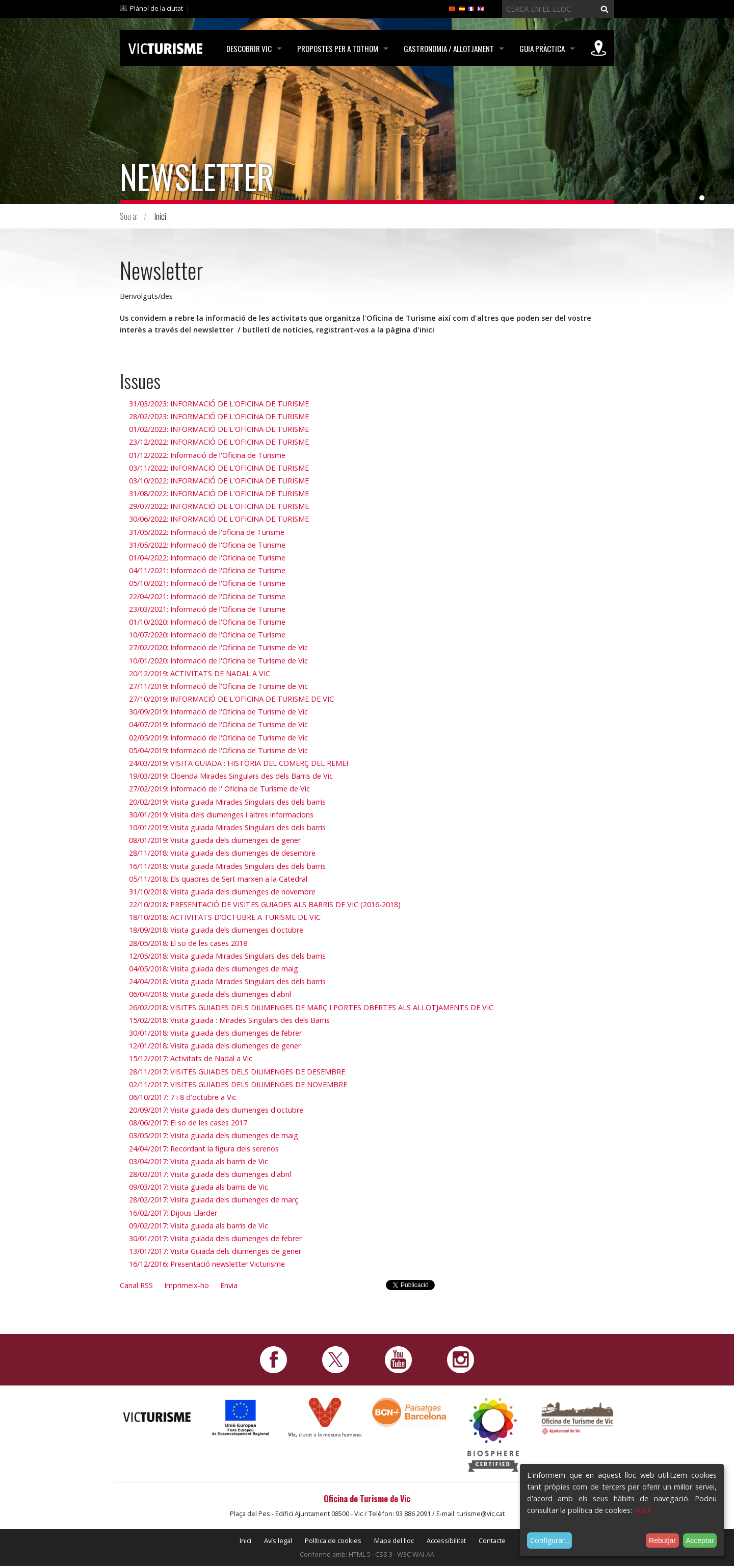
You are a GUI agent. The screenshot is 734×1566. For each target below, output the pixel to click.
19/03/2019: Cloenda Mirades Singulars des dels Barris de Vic (231, 776)
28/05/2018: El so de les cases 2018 (188, 943)
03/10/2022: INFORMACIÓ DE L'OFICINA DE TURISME (219, 480)
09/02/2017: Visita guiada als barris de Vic (198, 1225)
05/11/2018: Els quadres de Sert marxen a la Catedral (218, 879)
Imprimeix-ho (186, 1285)
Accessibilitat (446, 1540)
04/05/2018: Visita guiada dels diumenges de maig (213, 968)
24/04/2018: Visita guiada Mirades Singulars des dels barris (227, 981)
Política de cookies (333, 1540)
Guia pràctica (542, 48)
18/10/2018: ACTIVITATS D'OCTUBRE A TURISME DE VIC (225, 917)
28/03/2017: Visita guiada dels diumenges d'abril (210, 1174)
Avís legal (278, 1540)
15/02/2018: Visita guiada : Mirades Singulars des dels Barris (229, 1020)
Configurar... (549, 1540)
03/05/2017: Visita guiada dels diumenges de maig (213, 1135)
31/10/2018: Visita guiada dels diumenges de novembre (222, 891)
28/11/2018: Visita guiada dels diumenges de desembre (222, 853)
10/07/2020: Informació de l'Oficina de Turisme (207, 634)
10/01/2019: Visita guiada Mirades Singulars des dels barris (227, 827)
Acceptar (700, 1540)
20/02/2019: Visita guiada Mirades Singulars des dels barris (227, 802)
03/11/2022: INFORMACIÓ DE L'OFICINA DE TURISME (219, 468)
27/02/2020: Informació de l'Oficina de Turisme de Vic (218, 647)
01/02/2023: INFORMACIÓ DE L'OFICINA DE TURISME (219, 429)
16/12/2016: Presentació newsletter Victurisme (207, 1264)
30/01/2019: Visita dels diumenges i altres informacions (221, 814)
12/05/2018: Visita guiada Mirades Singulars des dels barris (227, 956)
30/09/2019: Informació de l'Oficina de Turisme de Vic (218, 711)
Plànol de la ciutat (156, 8)
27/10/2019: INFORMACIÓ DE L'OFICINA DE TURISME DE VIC (231, 699)
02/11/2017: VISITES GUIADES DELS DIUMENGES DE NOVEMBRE (238, 1084)
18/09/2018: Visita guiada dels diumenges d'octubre (216, 930)
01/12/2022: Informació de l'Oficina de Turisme (207, 455)
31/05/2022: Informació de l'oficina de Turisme (206, 532)
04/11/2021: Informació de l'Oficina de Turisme (207, 570)
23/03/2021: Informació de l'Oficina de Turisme (207, 609)
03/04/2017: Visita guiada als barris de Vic (198, 1161)
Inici (160, 216)
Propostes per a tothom (337, 48)
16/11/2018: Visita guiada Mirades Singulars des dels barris (227, 866)
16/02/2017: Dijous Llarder (173, 1213)
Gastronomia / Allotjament (449, 48)
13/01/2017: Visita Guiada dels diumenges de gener (215, 1251)
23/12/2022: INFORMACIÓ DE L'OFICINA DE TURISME (219, 442)
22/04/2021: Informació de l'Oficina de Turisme (207, 596)
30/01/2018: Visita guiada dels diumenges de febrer (215, 1033)
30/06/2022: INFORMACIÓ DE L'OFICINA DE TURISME (219, 519)
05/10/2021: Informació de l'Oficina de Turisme (207, 583)
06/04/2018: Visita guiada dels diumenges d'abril (210, 994)
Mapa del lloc (394, 1540)
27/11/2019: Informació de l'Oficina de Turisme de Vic (218, 686)
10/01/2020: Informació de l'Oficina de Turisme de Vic (218, 660)
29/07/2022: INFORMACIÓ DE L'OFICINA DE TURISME (219, 506)
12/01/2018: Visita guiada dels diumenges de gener (215, 1045)
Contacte (492, 1540)
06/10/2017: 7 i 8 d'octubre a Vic (183, 1097)
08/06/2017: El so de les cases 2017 (188, 1122)
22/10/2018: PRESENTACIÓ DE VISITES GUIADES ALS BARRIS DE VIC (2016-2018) (265, 904)
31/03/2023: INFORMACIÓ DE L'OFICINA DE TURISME (219, 403)
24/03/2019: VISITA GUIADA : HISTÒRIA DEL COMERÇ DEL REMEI (238, 763)
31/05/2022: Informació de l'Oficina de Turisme (207, 545)
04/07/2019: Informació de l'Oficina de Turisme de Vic (218, 724)
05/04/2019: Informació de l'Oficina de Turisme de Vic (218, 750)
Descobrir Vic (249, 48)
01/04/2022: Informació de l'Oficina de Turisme (207, 557)
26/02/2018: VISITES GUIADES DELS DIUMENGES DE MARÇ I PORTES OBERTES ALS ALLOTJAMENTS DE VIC (311, 1007)
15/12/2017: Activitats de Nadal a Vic (190, 1058)
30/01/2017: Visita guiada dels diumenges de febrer (215, 1238)
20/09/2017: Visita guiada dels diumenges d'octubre (216, 1110)
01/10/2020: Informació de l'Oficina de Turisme (207, 622)
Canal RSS (136, 1285)
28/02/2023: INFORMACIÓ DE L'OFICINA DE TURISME (219, 416)
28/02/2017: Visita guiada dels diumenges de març (213, 1199)
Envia (229, 1285)
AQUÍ (642, 1510)
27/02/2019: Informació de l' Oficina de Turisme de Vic (219, 788)
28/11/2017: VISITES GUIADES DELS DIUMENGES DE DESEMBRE (237, 1071)
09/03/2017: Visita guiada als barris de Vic (198, 1187)
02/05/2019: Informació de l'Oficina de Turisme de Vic (218, 737)
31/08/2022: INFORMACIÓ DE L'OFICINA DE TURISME (219, 493)
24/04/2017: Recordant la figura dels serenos (204, 1148)
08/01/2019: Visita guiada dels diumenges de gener (215, 840)
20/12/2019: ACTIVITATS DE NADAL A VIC (199, 673)
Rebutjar (662, 1540)
